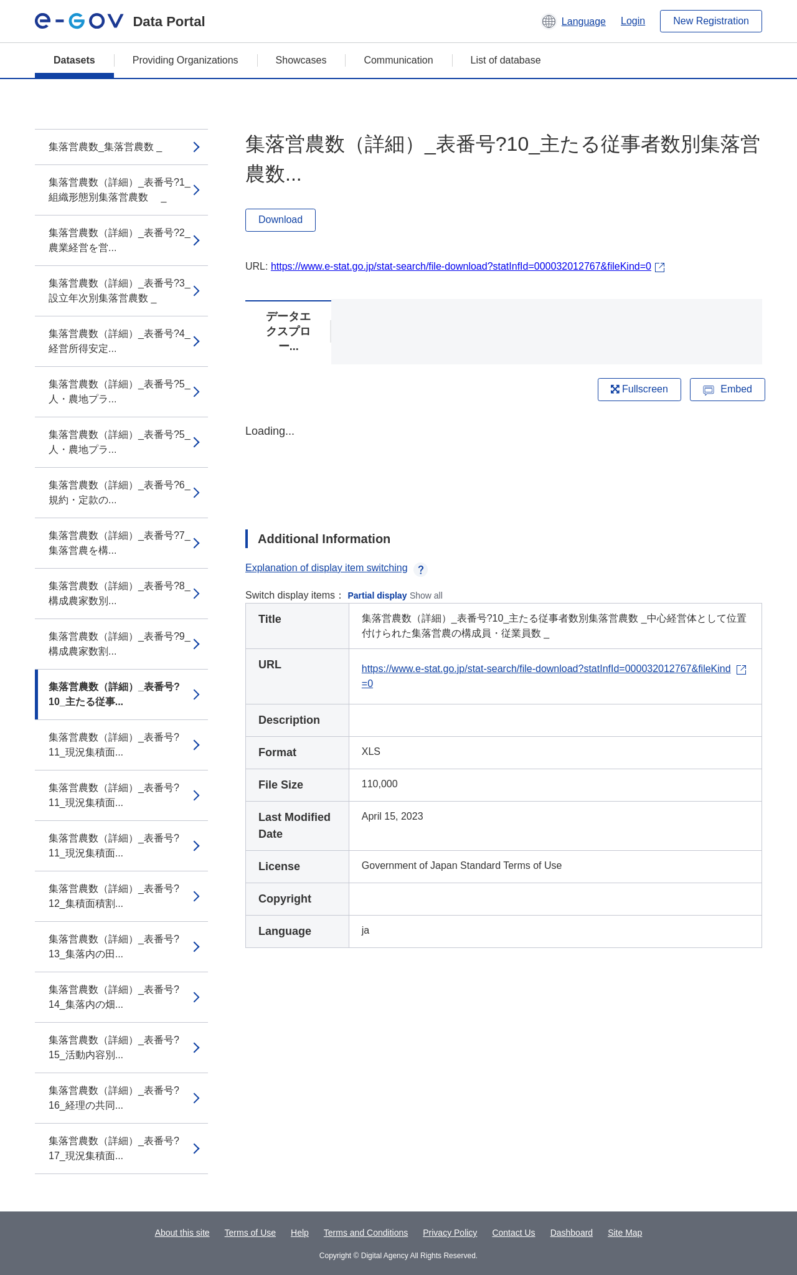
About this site (182, 1233)
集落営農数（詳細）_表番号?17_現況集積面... (114, 1148)
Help (300, 1233)
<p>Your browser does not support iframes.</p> (503, 466)
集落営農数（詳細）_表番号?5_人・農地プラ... (120, 391)
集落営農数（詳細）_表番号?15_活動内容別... (114, 1047)
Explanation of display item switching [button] (336, 567)
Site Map (625, 1233)
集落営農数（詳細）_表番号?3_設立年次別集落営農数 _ (120, 290)
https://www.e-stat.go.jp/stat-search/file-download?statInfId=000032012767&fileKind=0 (461, 266)
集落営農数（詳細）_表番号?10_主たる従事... (114, 694)
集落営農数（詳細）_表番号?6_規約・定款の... (120, 492)
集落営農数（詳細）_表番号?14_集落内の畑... (114, 997)
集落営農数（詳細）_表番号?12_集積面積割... (114, 896)
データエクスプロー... (288, 331)
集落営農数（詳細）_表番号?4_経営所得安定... (120, 341)
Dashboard (571, 1233)
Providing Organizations (185, 60)
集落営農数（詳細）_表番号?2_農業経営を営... (120, 240)
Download (280, 219)
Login (633, 21)
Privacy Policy (450, 1233)
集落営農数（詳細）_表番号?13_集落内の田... (114, 946)
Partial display (377, 595)
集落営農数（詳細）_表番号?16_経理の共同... (114, 1098)
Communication (398, 60)
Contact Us (513, 1233)
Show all (426, 595)
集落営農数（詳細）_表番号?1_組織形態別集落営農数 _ (120, 189)
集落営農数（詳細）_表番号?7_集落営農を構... (120, 543)
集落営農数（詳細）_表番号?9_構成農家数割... (120, 643)
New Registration (711, 21)
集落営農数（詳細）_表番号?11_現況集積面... (114, 744)
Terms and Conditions (366, 1233)
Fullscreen (639, 389)
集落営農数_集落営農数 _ (105, 146)
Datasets (74, 60)
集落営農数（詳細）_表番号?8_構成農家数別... (120, 593)
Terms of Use (250, 1233)
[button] (573, 21)
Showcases (301, 60)
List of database (506, 60)
